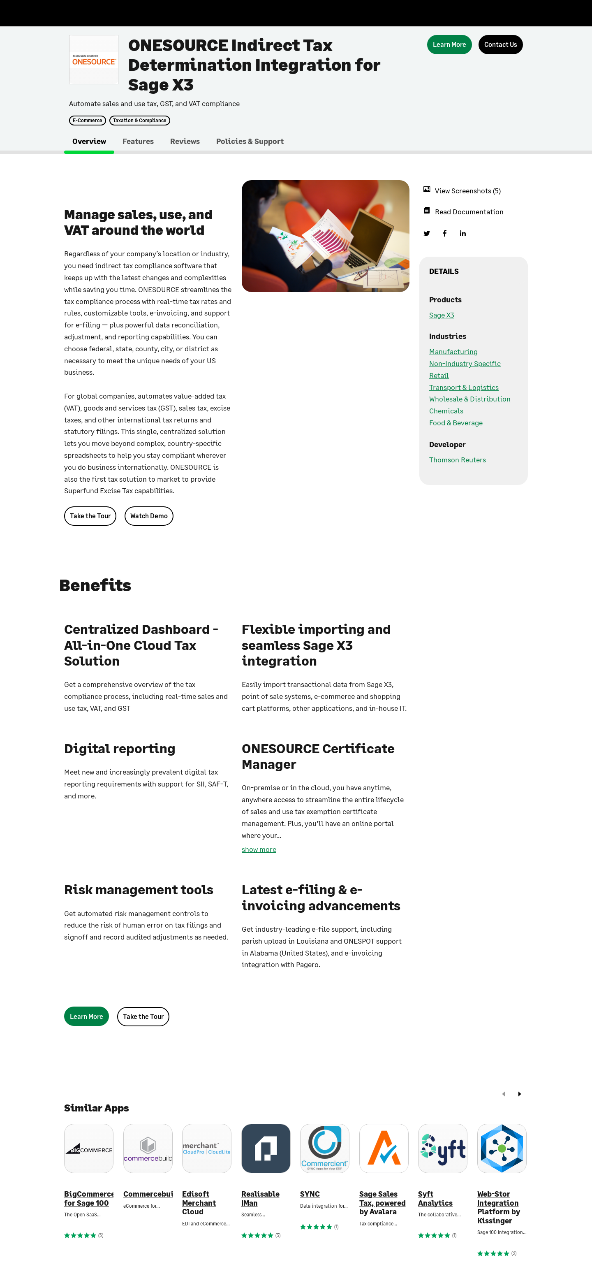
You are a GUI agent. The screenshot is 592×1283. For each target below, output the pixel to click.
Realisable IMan (260, 1198)
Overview (89, 141)
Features (138, 141)
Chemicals (446, 410)
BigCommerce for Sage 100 (88, 1198)
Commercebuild (148, 1194)
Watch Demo (149, 516)
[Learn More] (449, 44)
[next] (519, 1095)
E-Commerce (87, 120)
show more (259, 849)
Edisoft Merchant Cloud (199, 1203)
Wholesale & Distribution (470, 398)
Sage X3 (441, 314)
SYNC (310, 1194)
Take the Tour (90, 516)
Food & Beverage (456, 422)
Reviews (185, 141)
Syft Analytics (435, 1198)
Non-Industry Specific (465, 363)
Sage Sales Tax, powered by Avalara (382, 1203)
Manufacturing (453, 351)
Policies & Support (250, 141)
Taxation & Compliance (139, 120)
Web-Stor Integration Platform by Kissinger (498, 1207)
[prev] (503, 1095)
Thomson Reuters (457, 459)
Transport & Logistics (464, 387)
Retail (439, 375)
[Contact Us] (501, 44)
